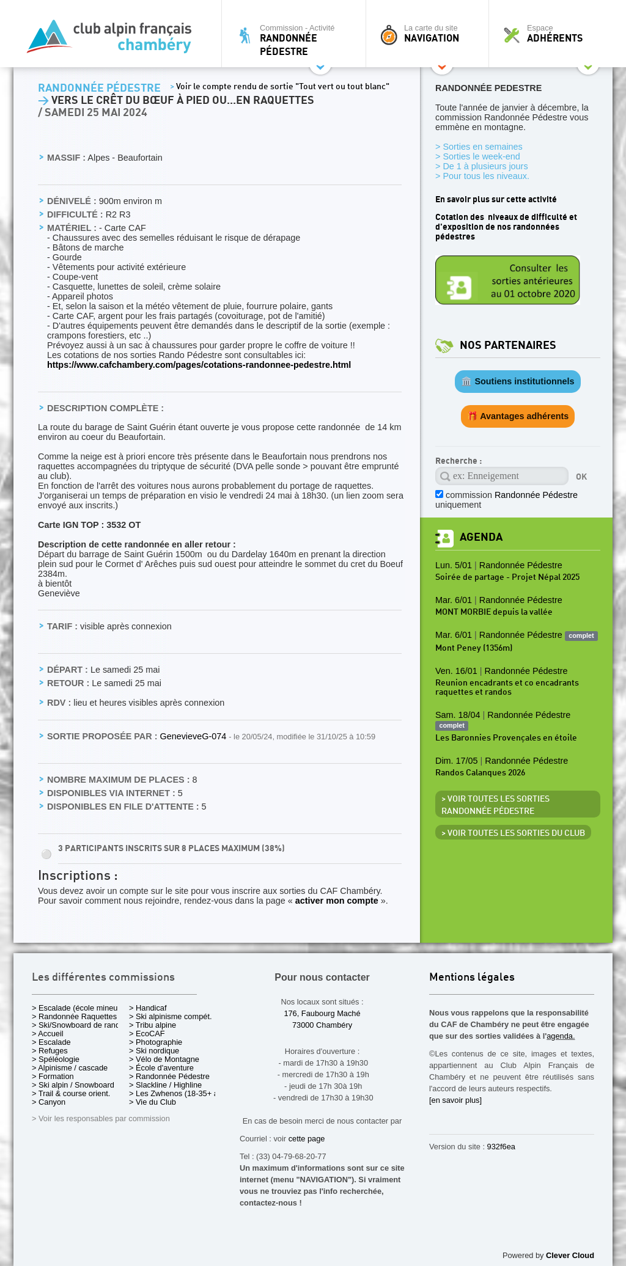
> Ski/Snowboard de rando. (79, 1025)
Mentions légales (472, 978)
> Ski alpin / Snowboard (73, 1084)
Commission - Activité (296, 40)
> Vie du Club (152, 1102)
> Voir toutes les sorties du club (513, 833)
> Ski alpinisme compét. (170, 1016)
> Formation (53, 1076)
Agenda (481, 537)
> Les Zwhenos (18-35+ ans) (179, 1093)
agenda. (561, 1036)
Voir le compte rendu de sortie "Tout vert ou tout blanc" (279, 86)
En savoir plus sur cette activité (496, 199)
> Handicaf (148, 1007)
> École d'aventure (161, 1067)
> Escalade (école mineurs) (79, 1007)
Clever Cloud (570, 1255)
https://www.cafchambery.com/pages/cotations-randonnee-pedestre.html (199, 365)
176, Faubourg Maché (322, 1013)
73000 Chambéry (322, 1025)
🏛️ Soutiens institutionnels (517, 381)
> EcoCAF (147, 1033)
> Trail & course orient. (71, 1093)
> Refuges (50, 1050)
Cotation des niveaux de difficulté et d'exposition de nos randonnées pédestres (506, 227)
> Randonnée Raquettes (74, 1016)
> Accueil (48, 1033)
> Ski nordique (154, 1050)
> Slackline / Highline (165, 1084)
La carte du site (430, 33)
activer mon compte (336, 901)
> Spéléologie (55, 1059)
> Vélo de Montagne (164, 1059)
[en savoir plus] (455, 1100)
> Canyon (48, 1102)
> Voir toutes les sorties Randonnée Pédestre (495, 805)
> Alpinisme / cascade (70, 1067)
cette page (307, 1138)
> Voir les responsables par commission (101, 1118)
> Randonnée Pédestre (169, 1076)
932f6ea (501, 1146)
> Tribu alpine (152, 1025)
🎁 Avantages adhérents (518, 416)
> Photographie (155, 1042)
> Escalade (51, 1042)
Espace (553, 33)
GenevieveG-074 (194, 736)
